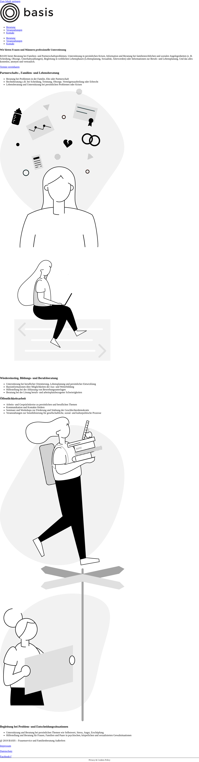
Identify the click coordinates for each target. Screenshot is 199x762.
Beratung (10, 27)
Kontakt (10, 32)
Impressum (5, 746)
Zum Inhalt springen (10, 1)
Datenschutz (6, 751)
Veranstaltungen (14, 30)
